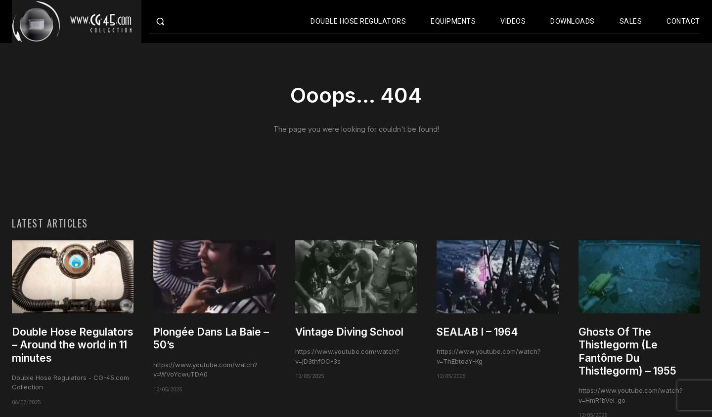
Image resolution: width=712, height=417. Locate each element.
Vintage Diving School (349, 332)
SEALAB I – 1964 (477, 332)
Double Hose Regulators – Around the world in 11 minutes (73, 345)
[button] (181, 21)
